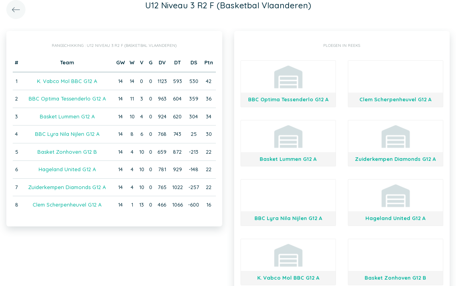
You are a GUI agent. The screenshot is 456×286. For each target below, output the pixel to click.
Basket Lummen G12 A (67, 116)
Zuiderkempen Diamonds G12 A (67, 187)
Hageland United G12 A (67, 169)
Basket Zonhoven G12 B (67, 152)
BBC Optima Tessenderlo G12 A (67, 98)
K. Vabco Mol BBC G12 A (67, 81)
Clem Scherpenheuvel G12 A (67, 204)
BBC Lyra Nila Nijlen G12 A (67, 134)
